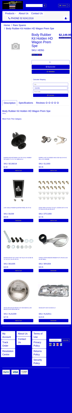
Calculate (50, 95)
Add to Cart (18, 170)
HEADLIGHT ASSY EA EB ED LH (47, 308)
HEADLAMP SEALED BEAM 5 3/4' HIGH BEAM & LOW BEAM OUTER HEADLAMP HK (18, 308)
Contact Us (37, 13)
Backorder (50, 67)
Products (10, 13)
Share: (37, 54)
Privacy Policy (37, 344)
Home (7, 25)
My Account (6, 335)
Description (10, 103)
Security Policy (37, 361)
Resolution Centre (7, 353)
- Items (62, 5)
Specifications (26, 102)
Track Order (5, 344)
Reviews (47, 102)
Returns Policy (37, 353)
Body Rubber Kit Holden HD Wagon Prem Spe (30, 28)
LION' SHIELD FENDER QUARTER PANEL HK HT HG (17, 207)
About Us (23, 13)
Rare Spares (19, 25)
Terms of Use (37, 335)
